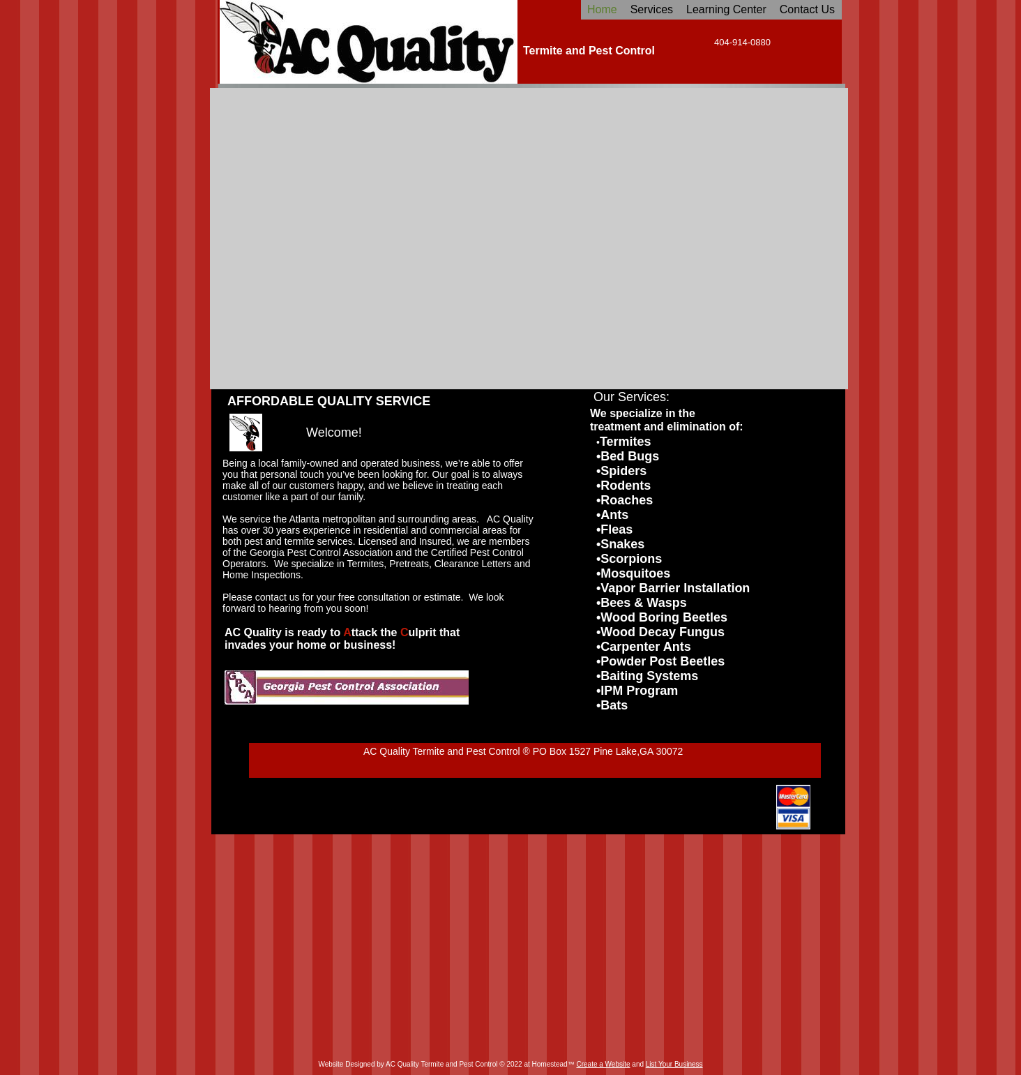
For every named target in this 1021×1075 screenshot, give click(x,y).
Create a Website (603, 1064)
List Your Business (674, 1064)
